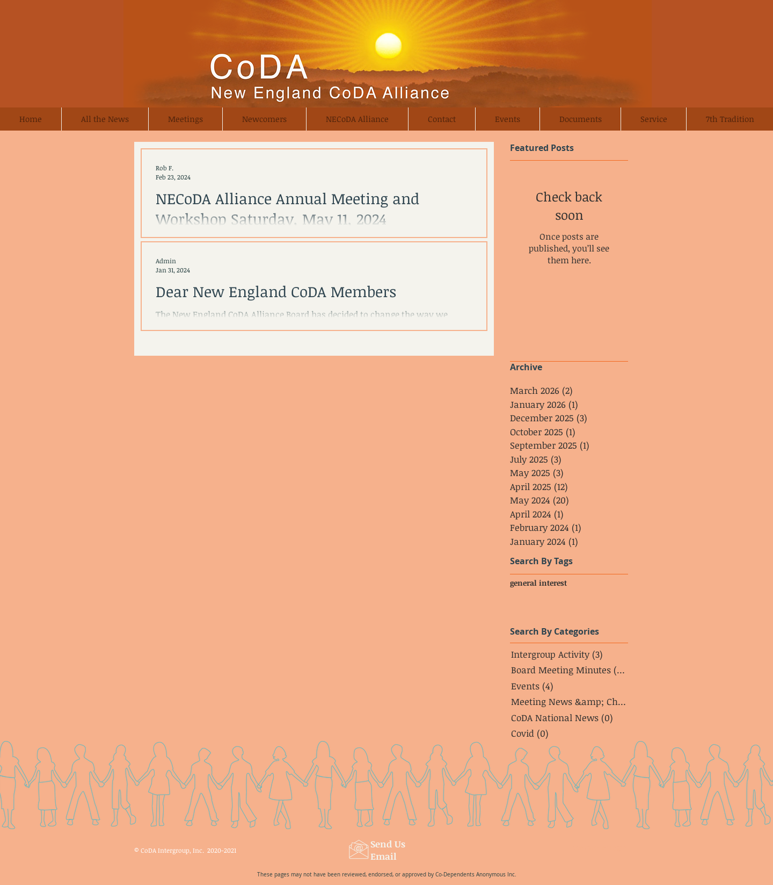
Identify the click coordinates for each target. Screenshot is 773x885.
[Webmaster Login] (599, 847)
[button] (264, 119)
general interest (538, 583)
